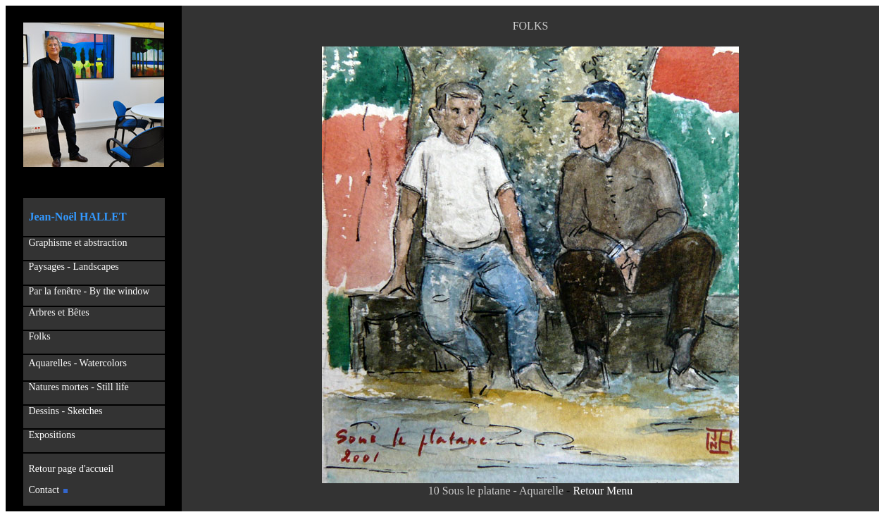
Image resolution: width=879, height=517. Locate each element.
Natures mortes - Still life (79, 387)
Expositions (49, 435)
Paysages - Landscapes (74, 266)
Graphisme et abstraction (78, 242)
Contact (48, 490)
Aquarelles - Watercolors (78, 363)
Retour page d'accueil (69, 468)
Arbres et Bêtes (57, 312)
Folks (40, 336)
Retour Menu (602, 491)
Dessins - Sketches (66, 411)
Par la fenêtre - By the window (89, 291)
